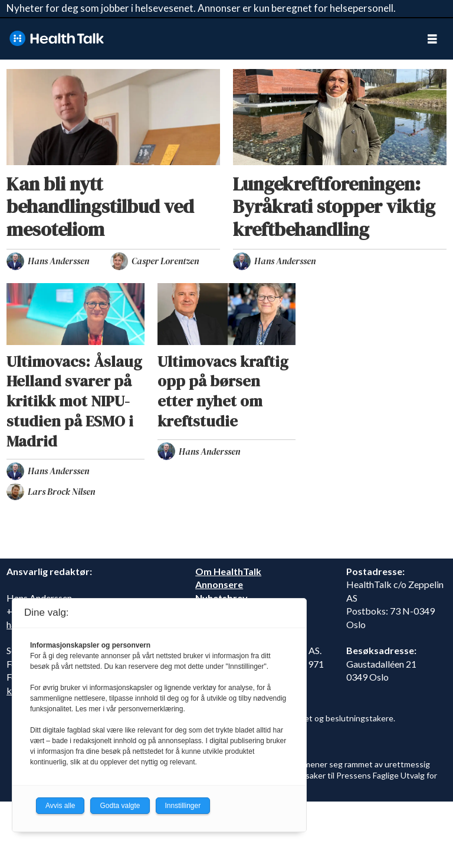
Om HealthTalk (228, 571)
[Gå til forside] (56, 39)
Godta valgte (120, 806)
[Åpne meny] (432, 38)
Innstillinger (183, 806)
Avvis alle (60, 806)
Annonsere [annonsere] (219, 584)
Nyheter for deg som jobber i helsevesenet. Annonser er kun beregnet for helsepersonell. (201, 8)
